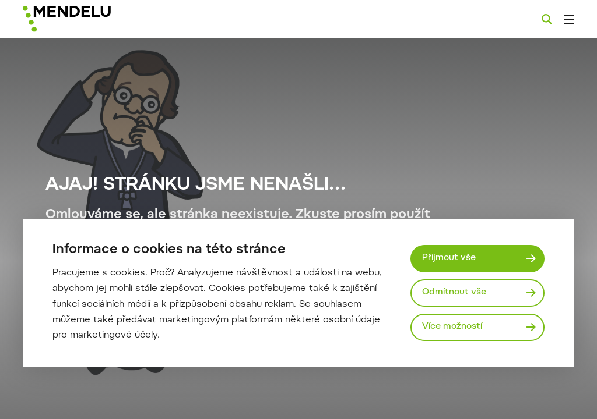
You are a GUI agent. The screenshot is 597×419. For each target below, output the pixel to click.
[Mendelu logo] (86, 19)
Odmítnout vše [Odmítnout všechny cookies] (454, 292)
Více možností (452, 326)
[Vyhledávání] (547, 19)
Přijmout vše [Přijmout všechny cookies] (449, 258)
